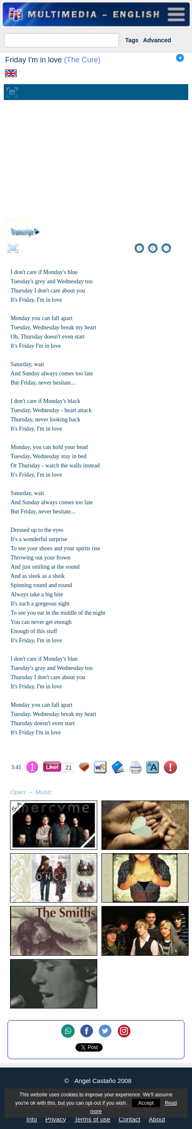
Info (31, 1119)
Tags (132, 40)
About (157, 1119)
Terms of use (92, 1119)
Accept (146, 1103)
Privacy (55, 1119)
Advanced (157, 40)
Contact (129, 1119)
